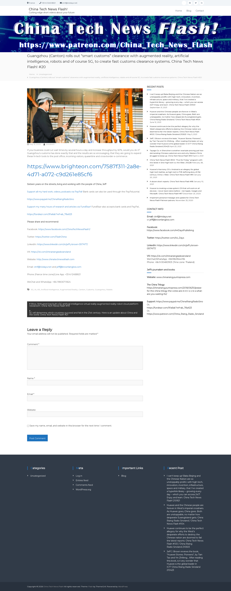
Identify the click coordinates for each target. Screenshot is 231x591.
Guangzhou (100, 289)
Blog (188, 10)
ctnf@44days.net (43, 267)
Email (30, 394)
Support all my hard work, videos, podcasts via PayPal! (54, 191)
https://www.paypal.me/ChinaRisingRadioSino (50, 199)
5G (32, 289)
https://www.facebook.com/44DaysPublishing (170, 230)
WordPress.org (83, 489)
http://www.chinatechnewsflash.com (55, 259)
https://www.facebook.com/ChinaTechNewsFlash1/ (64, 229)
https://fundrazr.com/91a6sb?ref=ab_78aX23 (49, 214)
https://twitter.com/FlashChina (51, 236)
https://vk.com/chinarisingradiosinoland (51, 252)
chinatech (50, 144)
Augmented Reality (69, 289)
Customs (90, 289)
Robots (109, 289)
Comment (33, 344)
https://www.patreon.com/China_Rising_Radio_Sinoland (175, 314)
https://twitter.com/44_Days (169, 238)
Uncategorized (45, 74)
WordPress (123, 586)
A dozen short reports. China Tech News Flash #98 (171, 181)
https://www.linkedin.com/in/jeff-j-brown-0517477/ (62, 244)
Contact (200, 10)
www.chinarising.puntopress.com (173, 277)
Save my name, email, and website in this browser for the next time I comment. (71, 425)
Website (31, 410)
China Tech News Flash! (48, 9)
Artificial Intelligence (50, 289)
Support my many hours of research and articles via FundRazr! (59, 206)
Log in (79, 476)
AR (38, 289)
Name (31, 378)
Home (178, 10)
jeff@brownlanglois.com (69, 267)
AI (35, 289)
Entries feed (82, 480)
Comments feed (84, 485)
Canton (82, 289)
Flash (90, 586)
